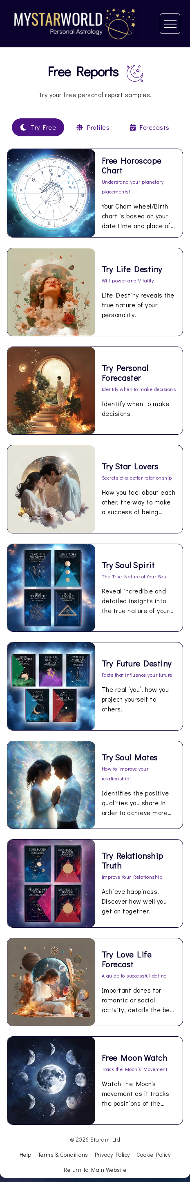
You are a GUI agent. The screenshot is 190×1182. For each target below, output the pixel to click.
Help (25, 1154)
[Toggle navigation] (170, 23)
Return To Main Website (95, 1169)
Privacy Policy (112, 1154)
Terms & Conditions (63, 1154)
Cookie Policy (153, 1154)
